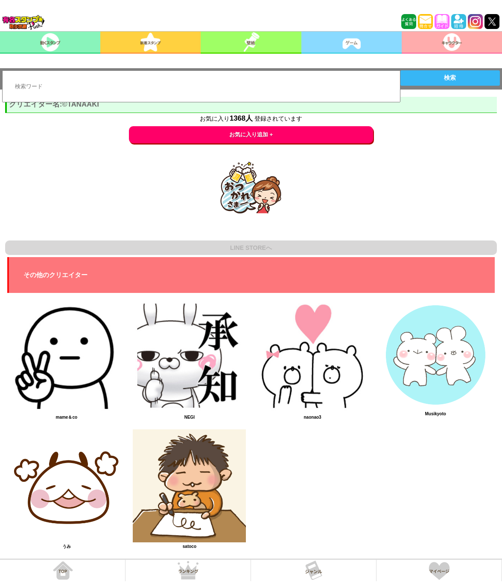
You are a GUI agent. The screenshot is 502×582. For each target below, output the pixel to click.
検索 (450, 77)
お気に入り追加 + (251, 134)
